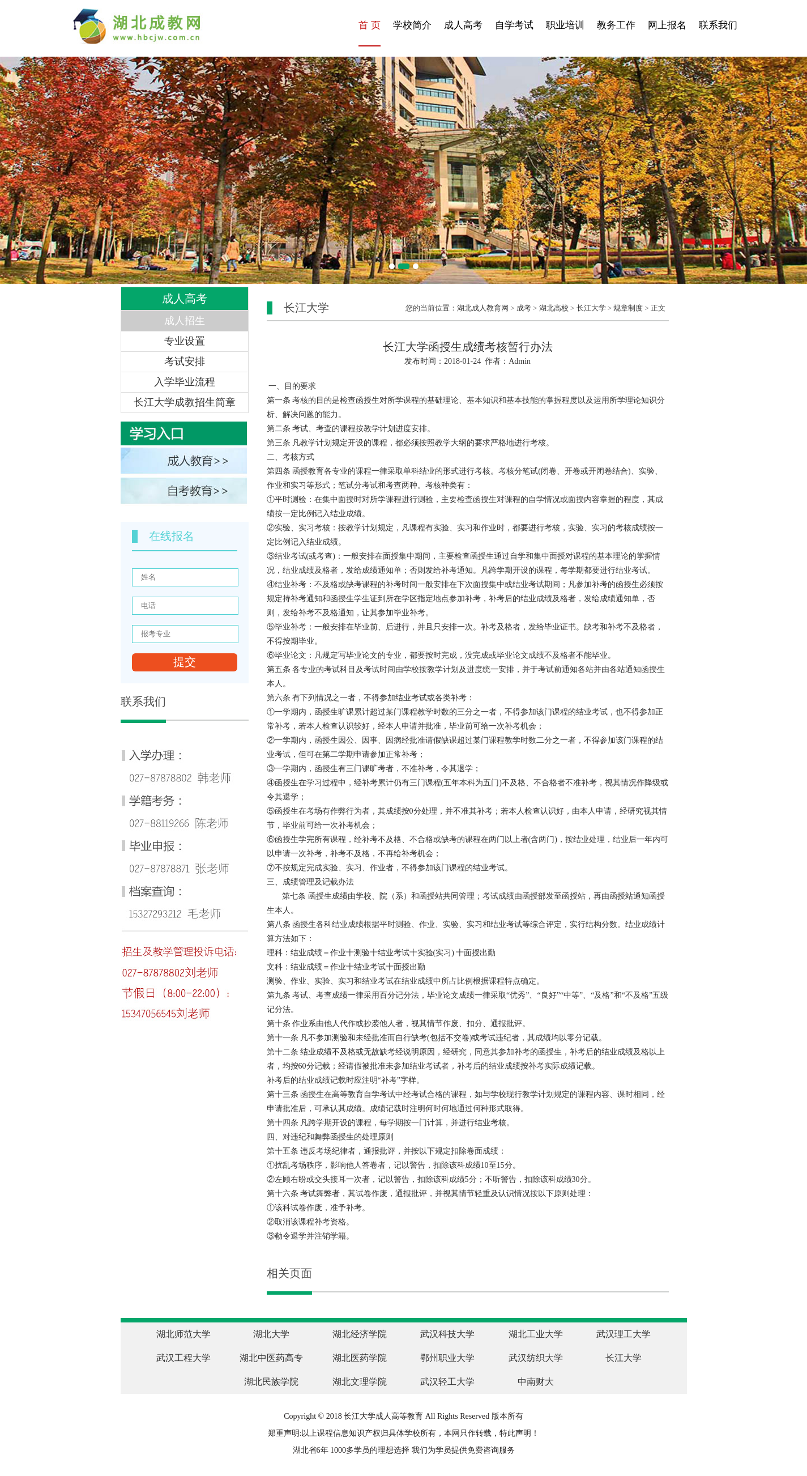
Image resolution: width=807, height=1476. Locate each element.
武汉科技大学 (447, 1334)
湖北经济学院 (359, 1334)
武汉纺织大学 (536, 1358)
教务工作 (616, 25)
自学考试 (514, 25)
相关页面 (289, 1273)
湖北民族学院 (271, 1381)
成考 (523, 308)
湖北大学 (271, 1334)
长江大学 (591, 308)
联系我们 (718, 25)
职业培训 (565, 25)
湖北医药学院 (359, 1358)
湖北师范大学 (183, 1334)
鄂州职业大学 (447, 1358)
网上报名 (667, 25)
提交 (184, 662)
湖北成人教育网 (483, 308)
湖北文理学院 (359, 1381)
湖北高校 (554, 308)
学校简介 (412, 25)
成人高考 (463, 25)
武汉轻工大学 (447, 1381)
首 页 (369, 25)
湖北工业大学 (536, 1334)
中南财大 (536, 1381)
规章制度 (628, 308)
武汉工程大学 (183, 1358)
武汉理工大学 (623, 1334)
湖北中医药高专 (271, 1358)
